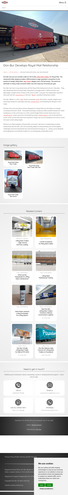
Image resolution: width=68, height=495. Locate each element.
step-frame (27, 81)
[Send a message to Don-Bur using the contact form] (18, 405)
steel (21, 99)
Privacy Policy (9, 457)
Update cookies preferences (14, 485)
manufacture (19, 95)
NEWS (5, 72)
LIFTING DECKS (13, 72)
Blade (34, 95)
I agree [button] (41, 485)
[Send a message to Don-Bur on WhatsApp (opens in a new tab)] (50, 405)
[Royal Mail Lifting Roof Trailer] (13, 155)
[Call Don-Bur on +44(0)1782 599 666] (18, 388)
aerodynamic (8, 115)
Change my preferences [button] (46, 488)
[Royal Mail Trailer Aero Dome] (13, 181)
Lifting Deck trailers (42, 77)
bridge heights (43, 115)
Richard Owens (36, 425)
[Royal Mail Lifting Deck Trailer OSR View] (34, 157)
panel (37, 99)
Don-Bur (38, 429)
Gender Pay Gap (31, 457)
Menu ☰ (62, 2)
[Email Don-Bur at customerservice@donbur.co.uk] (50, 388)
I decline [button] (49, 485)
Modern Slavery (20, 457)
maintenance (34, 101)
